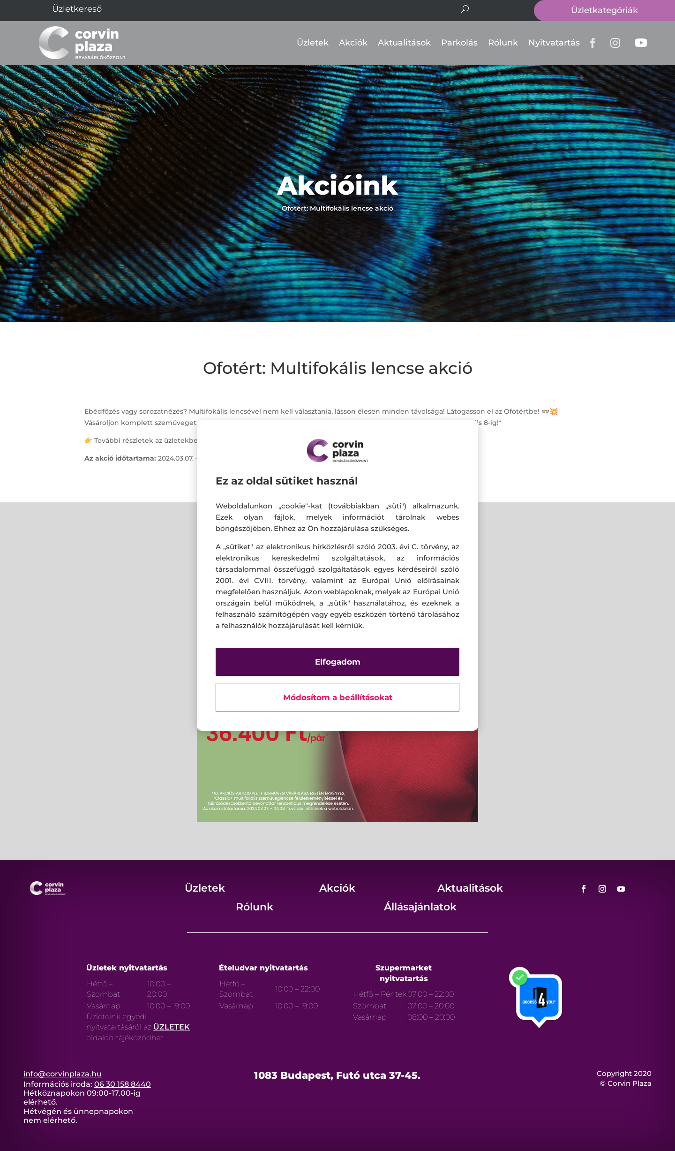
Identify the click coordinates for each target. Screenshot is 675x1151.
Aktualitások (404, 43)
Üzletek (313, 43)
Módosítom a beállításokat (337, 697)
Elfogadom (337, 661)
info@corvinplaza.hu (62, 1073)
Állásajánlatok (420, 907)
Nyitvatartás (554, 43)
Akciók (353, 43)
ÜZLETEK (171, 1026)
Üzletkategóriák (604, 10)
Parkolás (459, 43)
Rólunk (503, 43)
